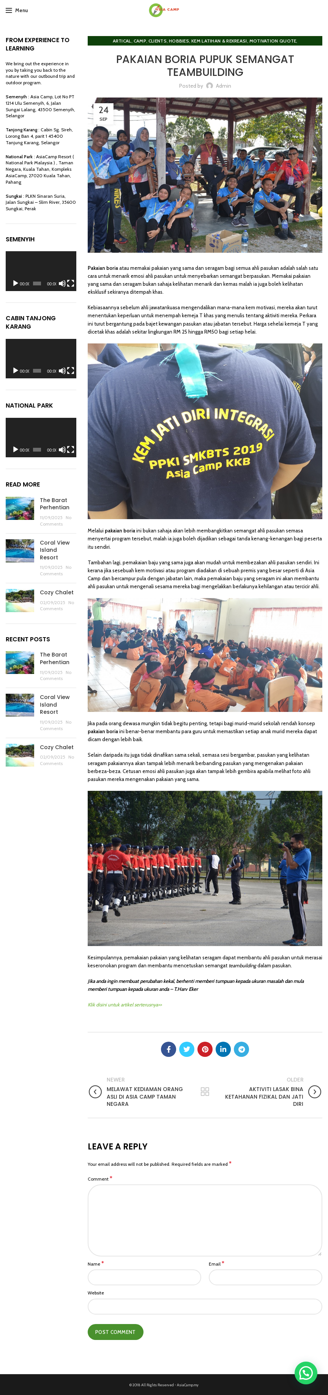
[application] (41, 271)
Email (216, 1263)
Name (96, 1263)
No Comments (55, 521)
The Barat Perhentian (54, 504)
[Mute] (62, 283)
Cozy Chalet (57, 592)
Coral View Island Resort (55, 550)
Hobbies (179, 41)
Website (96, 1293)
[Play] (15, 283)
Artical (122, 41)
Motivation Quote (272, 41)
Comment (100, 1178)
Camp (140, 41)
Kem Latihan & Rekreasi (219, 41)
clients (157, 41)
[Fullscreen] (70, 283)
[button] (306, 1373)
